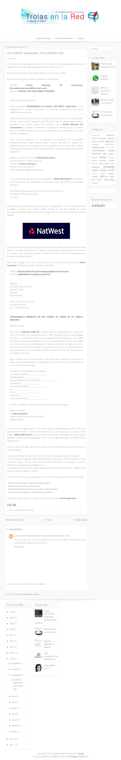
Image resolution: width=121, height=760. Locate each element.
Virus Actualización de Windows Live (51, 656)
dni (107, 147)
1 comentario (11, 58)
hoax (102, 157)
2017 (12, 635)
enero (14, 731)
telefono (103, 176)
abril (14, 714)
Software (95, 173)
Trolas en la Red (58, 753)
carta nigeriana (19, 510)
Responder (19, 546)
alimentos (110, 135)
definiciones (109, 144)
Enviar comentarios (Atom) (28, 594)
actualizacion (96, 135)
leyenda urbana (106, 160)
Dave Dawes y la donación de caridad (24, 486)
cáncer (94, 141)
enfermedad (98, 150)
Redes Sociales (99, 170)
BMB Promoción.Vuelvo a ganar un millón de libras (29, 483)
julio (14, 696)
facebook (96, 153)
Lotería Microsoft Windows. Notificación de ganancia (30, 492)
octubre (15, 669)
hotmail (111, 157)
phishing (108, 167)
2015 (12, 647)
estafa (111, 150)
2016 (12, 641)
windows (95, 183)
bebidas (103, 138)
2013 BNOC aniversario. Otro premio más (35, 53)
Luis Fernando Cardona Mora (27, 535)
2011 (12, 745)
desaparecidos (98, 147)
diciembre (16, 663)
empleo (111, 147)
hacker (94, 157)
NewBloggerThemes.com (78, 756)
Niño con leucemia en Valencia (106, 90)
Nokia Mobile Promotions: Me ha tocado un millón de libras (33, 489)
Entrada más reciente (15, 520)
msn (112, 163)
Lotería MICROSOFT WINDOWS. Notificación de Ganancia (46, 617)
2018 (12, 629)
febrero (15, 725)
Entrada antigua (80, 520)
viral (93, 179)
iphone (94, 160)
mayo (14, 708)
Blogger (81, 753)
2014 (12, 653)
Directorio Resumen (64, 38)
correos (95, 144)
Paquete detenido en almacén (49, 644)
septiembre (17, 675)
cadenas (110, 138)
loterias (27, 510)
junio (14, 702)
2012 (12, 739)
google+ (111, 154)
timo (32, 510)
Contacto (81, 38)
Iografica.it (45, 756)
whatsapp (109, 179)
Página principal (43, 38)
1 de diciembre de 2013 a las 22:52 (54, 535)
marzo (15, 720)
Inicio (48, 520)
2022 (12, 612)
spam (103, 173)
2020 (12, 617)
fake (104, 153)
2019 (12, 623)
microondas (104, 163)
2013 (12, 658)
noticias (95, 167)
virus (99, 179)
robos (111, 170)
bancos (95, 138)
